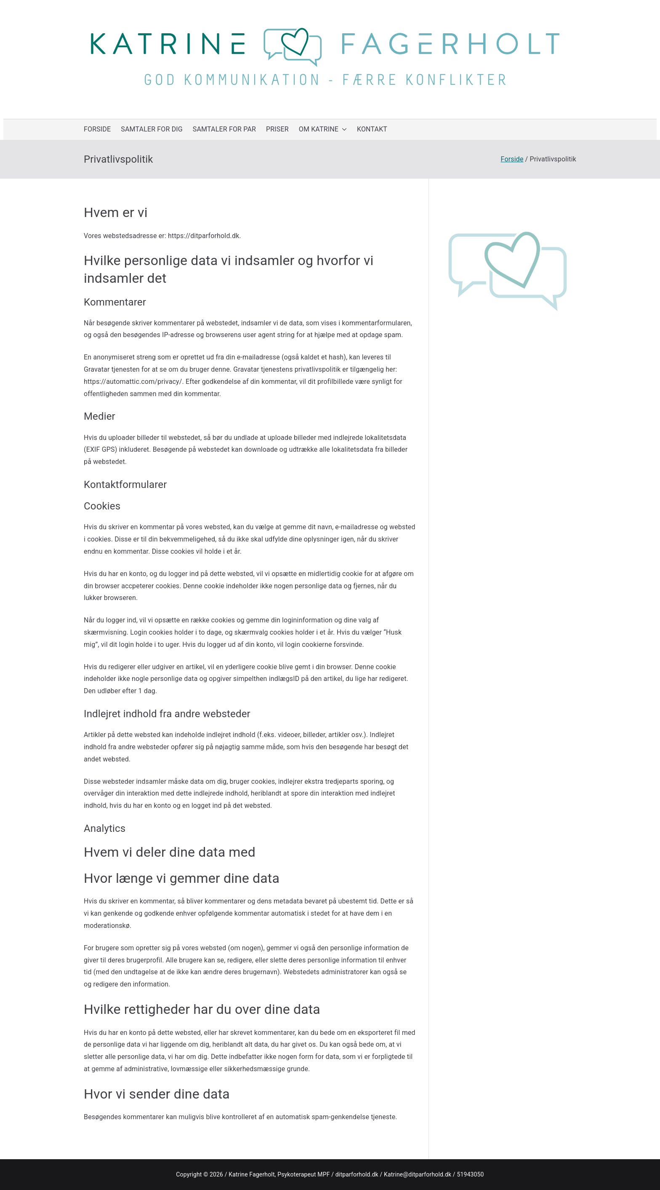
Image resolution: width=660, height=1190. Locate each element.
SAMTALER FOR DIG (152, 129)
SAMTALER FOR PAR (224, 129)
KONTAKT (372, 129)
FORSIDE (97, 129)
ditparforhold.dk (356, 1174)
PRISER (277, 129)
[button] (342, 129)
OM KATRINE (323, 129)
